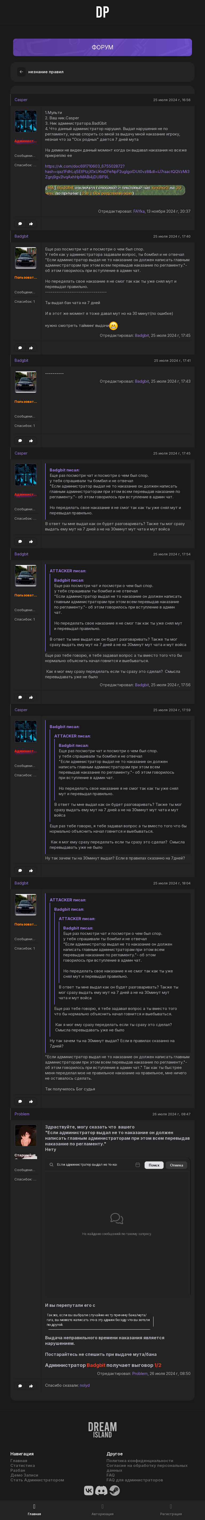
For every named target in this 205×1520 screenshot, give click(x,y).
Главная (18, 1460)
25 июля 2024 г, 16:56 (172, 100)
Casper (21, 100)
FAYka (139, 211)
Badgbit (21, 236)
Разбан (17, 1470)
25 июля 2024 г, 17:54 (172, 554)
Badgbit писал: (65, 470)
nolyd (85, 1385)
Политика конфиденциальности (140, 1460)
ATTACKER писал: (68, 571)
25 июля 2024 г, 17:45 (172, 453)
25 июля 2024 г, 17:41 (172, 361)
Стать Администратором (37, 1480)
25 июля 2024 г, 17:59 (172, 710)
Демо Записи (24, 1475)
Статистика (22, 1465)
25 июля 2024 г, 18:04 (172, 883)
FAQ (111, 1475)
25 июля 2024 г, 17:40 (172, 236)
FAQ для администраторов (135, 1480)
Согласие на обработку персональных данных (147, 1468)
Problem (22, 1114)
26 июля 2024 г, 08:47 (171, 1114)
